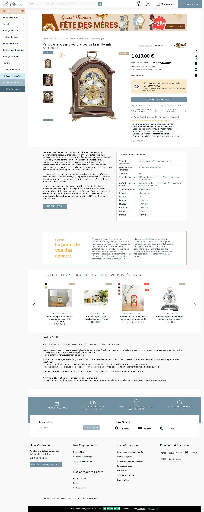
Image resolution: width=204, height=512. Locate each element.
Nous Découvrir (12, 89)
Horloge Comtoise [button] (13, 56)
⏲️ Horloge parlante (125, 475)
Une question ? (54, 206)
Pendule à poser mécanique (91, 39)
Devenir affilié (123, 480)
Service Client (79, 452)
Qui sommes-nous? (125, 466)
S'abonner (91, 427)
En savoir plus (138, 141)
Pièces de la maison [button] (13, 82)
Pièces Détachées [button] (14, 76)
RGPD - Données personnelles (130, 461)
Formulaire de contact (46, 464)
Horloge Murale (79, 488)
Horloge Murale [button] (13, 30)
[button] (139, 4)
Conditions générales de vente (130, 452)
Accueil (47, 39)
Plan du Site (122, 471)
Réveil (75, 483)
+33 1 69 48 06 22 (38, 458)
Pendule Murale (80, 478)
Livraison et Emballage (83, 457)
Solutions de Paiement (83, 461)
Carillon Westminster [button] (13, 50)
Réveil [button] (13, 24)
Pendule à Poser (59, 39)
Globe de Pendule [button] (13, 69)
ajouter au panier (158, 99)
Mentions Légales (124, 457)
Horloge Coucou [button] (13, 37)
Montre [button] (13, 63)
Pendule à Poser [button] (13, 43)
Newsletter (46, 422)
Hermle (142, 215)
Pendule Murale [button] (13, 17)
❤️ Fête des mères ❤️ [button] (13, 11)
